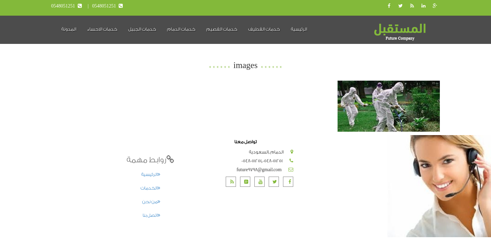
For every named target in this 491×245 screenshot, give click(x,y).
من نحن (151, 201)
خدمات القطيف (264, 29)
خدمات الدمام (181, 29)
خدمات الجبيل (142, 29)
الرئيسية (299, 29)
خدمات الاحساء (102, 29)
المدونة (68, 29)
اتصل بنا (151, 215)
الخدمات (150, 188)
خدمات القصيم (221, 29)
